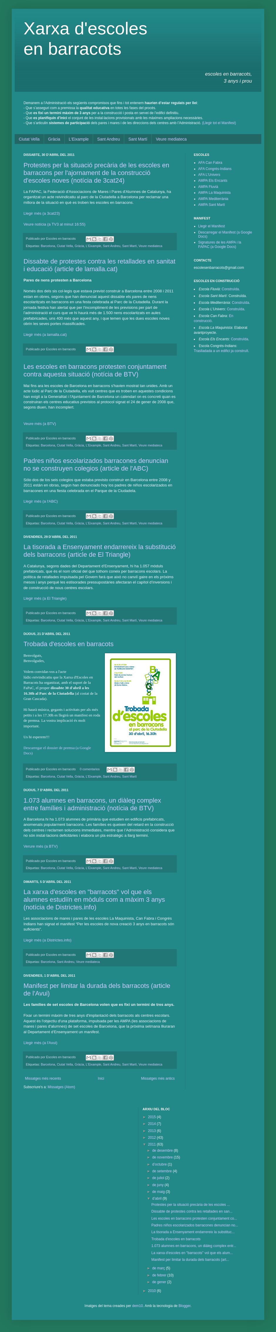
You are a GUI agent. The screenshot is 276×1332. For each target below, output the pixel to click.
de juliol (158, 1178)
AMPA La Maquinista (214, 193)
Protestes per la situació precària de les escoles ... (190, 1205)
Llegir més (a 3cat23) (41, 213)
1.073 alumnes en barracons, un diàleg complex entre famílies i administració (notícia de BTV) (92, 804)
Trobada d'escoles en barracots (68, 644)
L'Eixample (79, 139)
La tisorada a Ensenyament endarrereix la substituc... (193, 1232)
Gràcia (54, 139)
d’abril (157, 1198)
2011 (152, 1144)
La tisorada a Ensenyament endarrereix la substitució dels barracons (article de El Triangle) (99, 550)
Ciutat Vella (29, 139)
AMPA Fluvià (208, 187)
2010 (152, 1291)
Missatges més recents (43, 1078)
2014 (152, 1124)
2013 (152, 1131)
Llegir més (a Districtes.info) (47, 940)
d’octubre (160, 1164)
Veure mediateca (171, 139)
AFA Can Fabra (210, 163)
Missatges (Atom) (61, 1087)
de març (159, 1268)
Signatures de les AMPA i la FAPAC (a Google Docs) (219, 244)
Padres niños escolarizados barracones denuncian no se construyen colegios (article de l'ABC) (95, 464)
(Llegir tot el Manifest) (219, 123)
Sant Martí (137, 139)
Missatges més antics (158, 1078)
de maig (159, 1192)
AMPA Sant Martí (211, 205)
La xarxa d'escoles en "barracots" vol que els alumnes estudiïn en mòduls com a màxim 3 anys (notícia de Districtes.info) (94, 899)
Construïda (230, 289)
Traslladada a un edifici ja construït (221, 351)
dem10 (137, 1306)
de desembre (163, 1150)
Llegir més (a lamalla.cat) (45, 334)
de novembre (163, 1157)
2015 (152, 1117)
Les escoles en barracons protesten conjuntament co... (194, 1218)
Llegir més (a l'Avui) (40, 1043)
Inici (101, 1078)
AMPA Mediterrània (213, 199)
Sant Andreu (108, 139)
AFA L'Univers (209, 175)
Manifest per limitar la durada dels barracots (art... (190, 1260)
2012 (152, 1138)
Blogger (185, 1306)
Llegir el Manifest (211, 226)
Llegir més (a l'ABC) (40, 501)
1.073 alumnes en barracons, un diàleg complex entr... (193, 1246)
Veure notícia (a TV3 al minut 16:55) (54, 224)
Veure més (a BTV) (39, 423)
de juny (158, 1185)
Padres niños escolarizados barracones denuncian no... (194, 1225)
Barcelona (48, 246)
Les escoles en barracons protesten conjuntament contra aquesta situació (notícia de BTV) (94, 370)
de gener (159, 1282)
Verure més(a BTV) (40, 846)
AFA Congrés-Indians (214, 169)
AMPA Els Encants (212, 181)
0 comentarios (90, 769)
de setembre (162, 1171)
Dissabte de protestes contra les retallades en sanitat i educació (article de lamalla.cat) (99, 265)
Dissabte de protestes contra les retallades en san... (191, 1211)
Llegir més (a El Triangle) (45, 598)
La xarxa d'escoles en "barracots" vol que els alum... (192, 1253)
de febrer (159, 1275)
